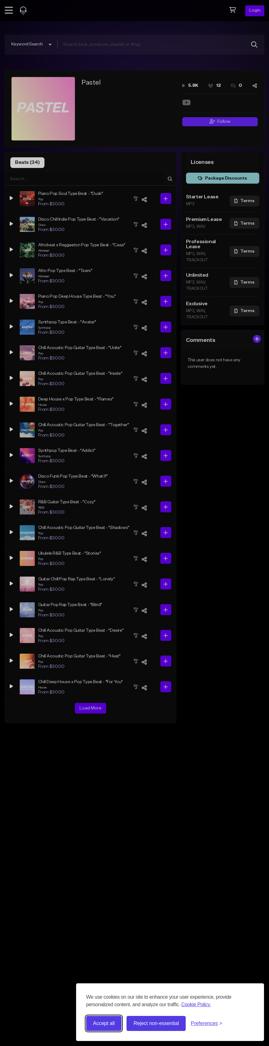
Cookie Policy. (196, 1004)
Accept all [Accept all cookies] (104, 1023)
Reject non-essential (156, 1023)
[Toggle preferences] (206, 1023)
